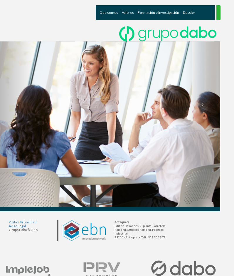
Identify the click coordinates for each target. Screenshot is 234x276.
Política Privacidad (22, 222)
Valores (128, 12)
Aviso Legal (17, 226)
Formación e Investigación (158, 12)
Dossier (189, 12)
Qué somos (109, 12)
